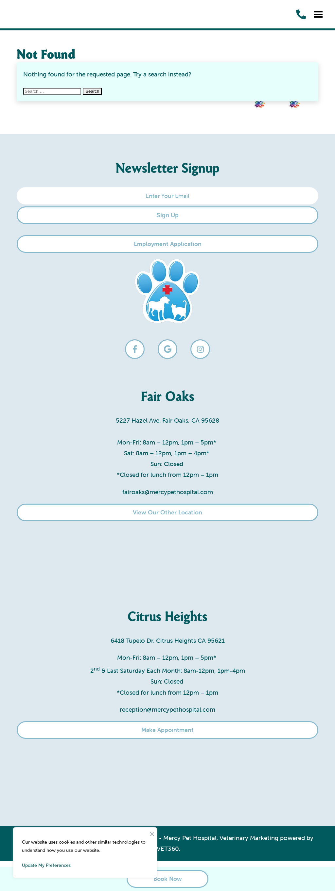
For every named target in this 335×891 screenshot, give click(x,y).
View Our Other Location (167, 512)
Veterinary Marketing (249, 838)
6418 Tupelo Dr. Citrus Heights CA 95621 (168, 640)
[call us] (301, 14)
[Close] (152, 832)
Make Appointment (167, 730)
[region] (85, 852)
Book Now (167, 879)
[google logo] (167, 349)
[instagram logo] (200, 349)
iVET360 (167, 848)
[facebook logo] (135, 349)
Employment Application (168, 244)
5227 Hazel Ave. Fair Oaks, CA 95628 (167, 420)
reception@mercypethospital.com (167, 709)
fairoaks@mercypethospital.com (167, 492)
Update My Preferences (46, 865)
